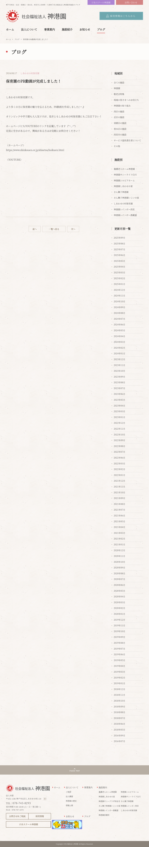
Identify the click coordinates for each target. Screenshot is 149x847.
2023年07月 (119, 388)
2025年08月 (119, 243)
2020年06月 (119, 584)
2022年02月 (119, 469)
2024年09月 (119, 307)
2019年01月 (119, 683)
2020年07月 (119, 579)
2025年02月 (119, 278)
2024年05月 (119, 330)
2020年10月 (119, 561)
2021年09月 (119, 498)
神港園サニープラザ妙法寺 (109, 801)
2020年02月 (119, 607)
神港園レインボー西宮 (124, 209)
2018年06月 (119, 723)
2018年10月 (119, 700)
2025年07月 (119, 249)
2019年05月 (119, 660)
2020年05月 (119, 590)
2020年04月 (119, 596)
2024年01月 (119, 353)
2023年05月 (119, 399)
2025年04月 (119, 266)
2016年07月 (119, 741)
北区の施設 (119, 117)
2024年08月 (119, 312)
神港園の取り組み (122, 105)
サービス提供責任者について (127, 140)
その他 (117, 146)
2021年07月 (119, 509)
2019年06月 (119, 654)
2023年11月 (119, 365)
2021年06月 (119, 515)
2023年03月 (119, 411)
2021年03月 (119, 532)
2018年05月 (119, 729)
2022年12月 (119, 422)
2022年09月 (119, 440)
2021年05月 (119, 521)
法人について (29, 29)
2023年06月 (119, 393)
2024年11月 (119, 295)
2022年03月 (119, 463)
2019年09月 (119, 636)
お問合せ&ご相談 (17, 816)
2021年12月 (119, 480)
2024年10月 (119, 301)
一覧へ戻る (54, 228)
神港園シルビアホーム (124, 180)
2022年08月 (119, 446)
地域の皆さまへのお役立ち (126, 99)
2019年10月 (119, 631)
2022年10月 (119, 434)
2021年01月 (119, 544)
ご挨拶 (68, 792)
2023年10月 (119, 370)
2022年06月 (119, 457)
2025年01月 (119, 283)
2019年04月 (119, 665)
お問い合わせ (131, 2)
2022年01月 (119, 475)
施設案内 (103, 787)
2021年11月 (119, 486)
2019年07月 (119, 648)
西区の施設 (119, 111)
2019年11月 (119, 625)
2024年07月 (119, 318)
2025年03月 (119, 272)
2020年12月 (119, 550)
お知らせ (84, 29)
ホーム (10, 29)
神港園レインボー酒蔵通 (125, 215)
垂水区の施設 (120, 128)
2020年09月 (119, 567)
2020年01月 (119, 613)
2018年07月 (119, 718)
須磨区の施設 (120, 122)
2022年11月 (119, 428)
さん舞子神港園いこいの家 (126, 197)
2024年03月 (119, 341)
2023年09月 (119, 376)
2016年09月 (119, 735)
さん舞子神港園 (121, 191)
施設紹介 (67, 29)
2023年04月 (119, 405)
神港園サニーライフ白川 (125, 174)
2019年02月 (119, 677)
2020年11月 (119, 555)
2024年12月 (119, 289)
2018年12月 (119, 689)
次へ (73, 228)
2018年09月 (119, 706)
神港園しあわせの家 (123, 186)
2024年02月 (119, 347)
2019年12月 (119, 619)
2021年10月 (119, 492)
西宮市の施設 (120, 134)
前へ (35, 228)
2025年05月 (119, 260)
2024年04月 (119, 336)
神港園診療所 (104, 815)
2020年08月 (119, 573)
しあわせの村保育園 (29, 73)
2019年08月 (119, 642)
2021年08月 (119, 503)
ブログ (101, 29)
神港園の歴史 (71, 801)
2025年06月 (119, 255)
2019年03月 (119, 671)
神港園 (117, 88)
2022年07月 (119, 451)
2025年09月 (119, 237)
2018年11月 (119, 694)
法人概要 (69, 796)
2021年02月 (119, 538)
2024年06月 (119, 324)
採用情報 (40, 816)
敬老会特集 (119, 94)
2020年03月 (119, 602)
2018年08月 (119, 712)
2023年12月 (119, 359)
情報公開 (69, 805)
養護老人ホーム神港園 (124, 168)
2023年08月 (119, 382)
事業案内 (49, 29)
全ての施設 (119, 82)
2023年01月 (119, 417)
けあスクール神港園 (101, 2)
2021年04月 (119, 527)
